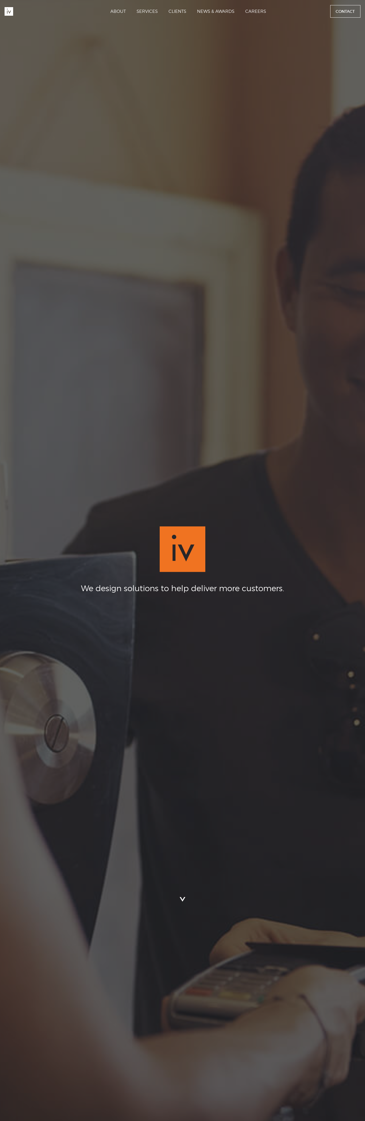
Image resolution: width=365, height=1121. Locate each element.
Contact (345, 11)
